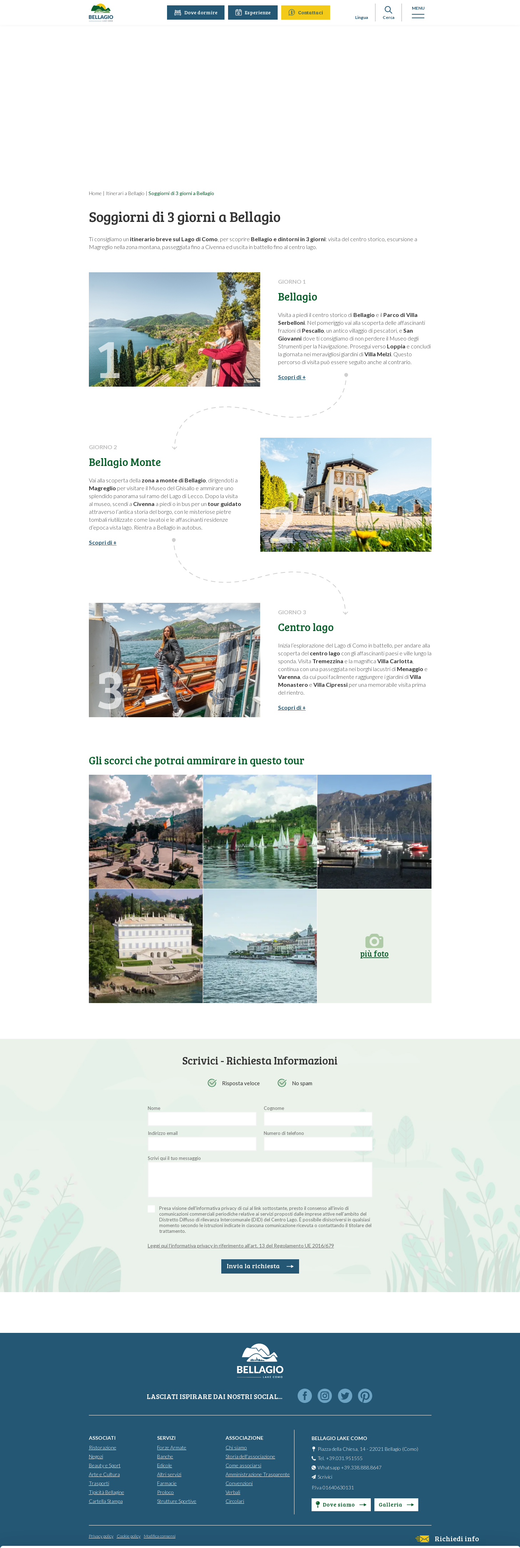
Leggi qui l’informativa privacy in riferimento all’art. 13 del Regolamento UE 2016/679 (241, 1245)
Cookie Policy (142, 1514)
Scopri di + (292, 376)
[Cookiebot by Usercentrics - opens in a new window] (46, 1534)
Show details (110, 1534)
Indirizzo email (163, 1133)
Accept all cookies (460, 1456)
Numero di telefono (284, 1133)
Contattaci (306, 12)
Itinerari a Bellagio (125, 193)
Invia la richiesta (260, 1265)
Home (95, 193)
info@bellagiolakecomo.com (149, 1488)
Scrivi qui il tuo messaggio (174, 1158)
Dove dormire (196, 12)
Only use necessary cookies (460, 1502)
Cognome (274, 1108)
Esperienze (254, 12)
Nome (154, 1108)
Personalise (460, 1479)
